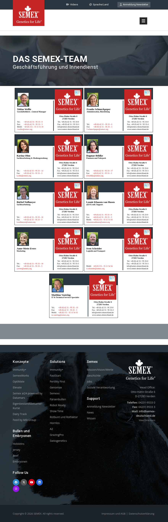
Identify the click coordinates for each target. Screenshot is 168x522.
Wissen (91, 418)
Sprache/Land (99, 4)
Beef (15, 455)
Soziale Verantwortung (101, 387)
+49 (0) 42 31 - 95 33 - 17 (103, 171)
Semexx (54, 393)
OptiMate (18, 381)
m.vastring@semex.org (60, 315)
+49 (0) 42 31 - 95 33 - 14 (33, 171)
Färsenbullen (58, 399)
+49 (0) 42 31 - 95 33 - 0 (33, 122)
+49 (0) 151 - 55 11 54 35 (68, 312)
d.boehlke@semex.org (95, 176)
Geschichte (93, 375)
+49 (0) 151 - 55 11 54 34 (103, 266)
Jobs (89, 381)
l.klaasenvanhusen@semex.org (98, 222)
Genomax (56, 387)
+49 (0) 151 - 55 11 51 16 (33, 127)
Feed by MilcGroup (24, 420)
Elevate (17, 387)
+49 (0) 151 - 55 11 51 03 (103, 220)
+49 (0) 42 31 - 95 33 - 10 (33, 264)
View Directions (147, 420)
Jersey (16, 449)
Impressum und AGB (113, 513)
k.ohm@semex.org (24, 176)
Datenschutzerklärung (141, 513)
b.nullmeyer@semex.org (26, 222)
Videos (72, 4)
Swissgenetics (58, 441)
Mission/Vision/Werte (100, 369)
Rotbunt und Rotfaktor (64, 417)
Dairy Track (20, 414)
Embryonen (20, 461)
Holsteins (18, 444)
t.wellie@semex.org (24, 129)
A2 (51, 429)
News (90, 412)
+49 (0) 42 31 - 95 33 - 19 (68, 307)
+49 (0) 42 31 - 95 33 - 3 (33, 124)
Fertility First (57, 381)
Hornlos (55, 423)
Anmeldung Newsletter (134, 4)
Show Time (56, 411)
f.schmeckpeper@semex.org (97, 129)
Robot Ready (58, 405)
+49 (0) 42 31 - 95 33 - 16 (33, 217)
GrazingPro (57, 435)
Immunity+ (19, 369)
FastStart (55, 375)
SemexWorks (21, 375)
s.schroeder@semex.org (95, 268)
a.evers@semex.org (24, 268)
